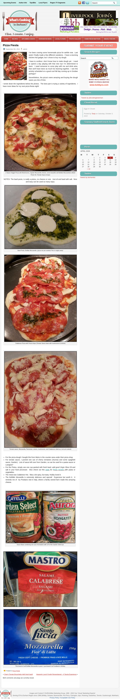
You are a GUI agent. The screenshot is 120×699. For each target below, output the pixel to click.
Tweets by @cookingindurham (92, 98)
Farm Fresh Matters (92, 39)
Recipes (15, 39)
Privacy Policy (54, 698)
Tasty (94, 114)
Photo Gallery (75, 39)
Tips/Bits (33, 3)
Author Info (23, 3)
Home (6, 39)
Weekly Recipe (109, 39)
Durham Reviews (45, 39)
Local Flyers (43, 3)
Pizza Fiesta (16, 671)
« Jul (88, 169)
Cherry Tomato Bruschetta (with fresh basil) (18, 674)
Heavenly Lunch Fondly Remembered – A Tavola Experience (56, 674)
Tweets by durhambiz (87, 177)
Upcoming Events (9, 3)
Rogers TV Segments (57, 3)
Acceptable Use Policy (67, 698)
